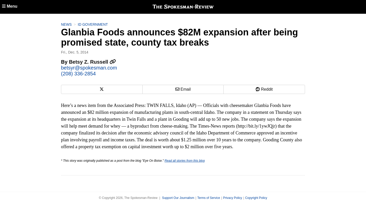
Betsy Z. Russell (92, 62)
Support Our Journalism (178, 198)
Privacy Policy (232, 198)
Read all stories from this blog (184, 160)
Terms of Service (208, 198)
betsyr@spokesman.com (89, 68)
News (66, 24)
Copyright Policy (256, 198)
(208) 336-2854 (78, 73)
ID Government (93, 24)
